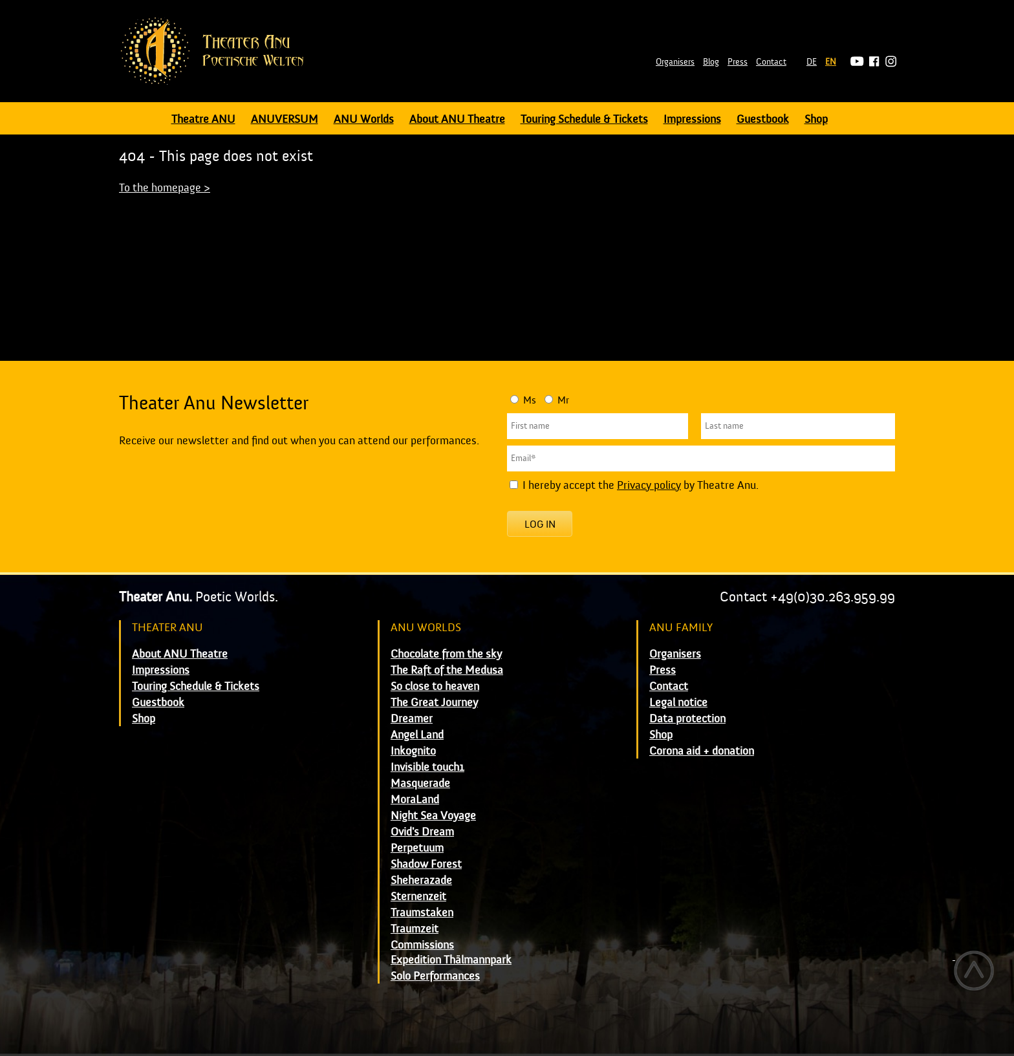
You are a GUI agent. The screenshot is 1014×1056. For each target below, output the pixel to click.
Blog (711, 62)
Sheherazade (421, 880)
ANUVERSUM (284, 119)
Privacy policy (649, 485)
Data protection (687, 719)
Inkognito (413, 751)
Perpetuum (417, 848)
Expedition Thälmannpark (451, 960)
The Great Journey (434, 702)
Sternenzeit (418, 896)
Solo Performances (435, 976)
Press (738, 62)
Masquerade (420, 783)
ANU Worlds (364, 119)
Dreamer (412, 719)
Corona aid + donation (701, 751)
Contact (771, 62)
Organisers (675, 62)
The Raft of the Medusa (447, 670)
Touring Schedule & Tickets (584, 119)
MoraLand (415, 799)
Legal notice (678, 702)
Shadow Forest (426, 864)
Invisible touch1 (427, 767)
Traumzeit (414, 929)
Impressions (692, 119)
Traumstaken (422, 913)
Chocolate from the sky (446, 654)
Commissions (422, 945)
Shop (816, 119)
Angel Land (417, 735)
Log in (540, 524)
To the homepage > (164, 188)
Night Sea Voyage (433, 816)
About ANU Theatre (457, 119)
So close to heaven (435, 686)
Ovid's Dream (422, 832)
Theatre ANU (203, 119)
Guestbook (763, 119)
